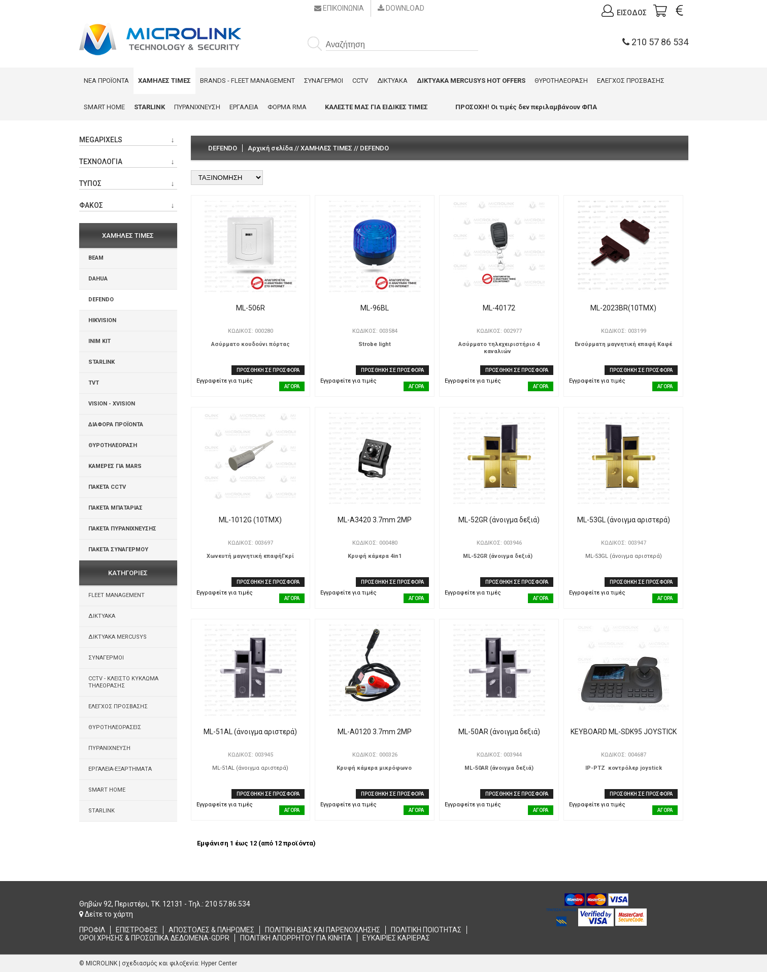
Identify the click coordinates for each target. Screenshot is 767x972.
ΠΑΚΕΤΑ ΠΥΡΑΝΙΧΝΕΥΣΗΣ (122, 528)
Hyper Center (219, 963)
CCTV (360, 80)
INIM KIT (99, 341)
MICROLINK (101, 963)
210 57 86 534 (655, 42)
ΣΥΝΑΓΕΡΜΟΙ (323, 80)
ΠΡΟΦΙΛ (92, 930)
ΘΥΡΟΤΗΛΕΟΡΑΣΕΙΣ (114, 727)
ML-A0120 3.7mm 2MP (375, 732)
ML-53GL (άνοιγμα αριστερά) (623, 520)
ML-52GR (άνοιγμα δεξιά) (499, 520)
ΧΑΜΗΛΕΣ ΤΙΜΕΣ (326, 148)
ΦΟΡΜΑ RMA (287, 107)
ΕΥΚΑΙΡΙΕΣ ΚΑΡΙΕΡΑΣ (396, 938)
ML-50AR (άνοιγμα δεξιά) (499, 732)
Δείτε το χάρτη (106, 914)
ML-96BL (374, 308)
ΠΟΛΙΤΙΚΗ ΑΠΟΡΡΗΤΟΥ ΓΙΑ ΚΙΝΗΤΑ (296, 938)
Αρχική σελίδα (270, 148)
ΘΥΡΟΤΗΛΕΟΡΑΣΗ (561, 80)
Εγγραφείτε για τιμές (224, 381)
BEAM (96, 258)
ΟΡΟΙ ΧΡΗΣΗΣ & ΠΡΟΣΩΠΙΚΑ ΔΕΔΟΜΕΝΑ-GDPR (154, 938)
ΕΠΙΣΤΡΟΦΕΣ (137, 930)
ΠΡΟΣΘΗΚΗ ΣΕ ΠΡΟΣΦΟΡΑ (268, 370)
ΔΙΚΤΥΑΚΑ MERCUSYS (117, 637)
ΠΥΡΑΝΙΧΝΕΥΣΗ (197, 107)
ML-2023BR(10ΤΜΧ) (623, 308)
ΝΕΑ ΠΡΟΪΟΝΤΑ (106, 80)
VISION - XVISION (111, 403)
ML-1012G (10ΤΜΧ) (250, 520)
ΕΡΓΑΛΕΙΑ (243, 107)
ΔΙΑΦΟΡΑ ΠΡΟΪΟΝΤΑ (115, 424)
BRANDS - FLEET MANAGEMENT (247, 80)
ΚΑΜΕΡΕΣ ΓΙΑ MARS (115, 466)
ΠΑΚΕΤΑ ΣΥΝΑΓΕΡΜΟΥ (118, 549)
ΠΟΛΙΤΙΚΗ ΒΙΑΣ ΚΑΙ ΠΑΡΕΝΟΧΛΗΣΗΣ (322, 930)
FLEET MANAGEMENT (116, 595)
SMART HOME (104, 107)
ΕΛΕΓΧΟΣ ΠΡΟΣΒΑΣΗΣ (630, 80)
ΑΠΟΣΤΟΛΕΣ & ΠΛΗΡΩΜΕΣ (211, 930)
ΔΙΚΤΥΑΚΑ (392, 80)
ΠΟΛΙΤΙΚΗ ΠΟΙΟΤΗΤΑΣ (426, 930)
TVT (93, 383)
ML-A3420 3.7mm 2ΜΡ (375, 520)
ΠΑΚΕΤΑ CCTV (107, 487)
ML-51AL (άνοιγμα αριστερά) (250, 732)
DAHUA (98, 278)
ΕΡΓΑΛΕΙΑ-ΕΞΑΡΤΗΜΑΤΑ (120, 769)
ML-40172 (499, 308)
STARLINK (101, 362)
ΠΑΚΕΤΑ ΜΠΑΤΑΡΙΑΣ (115, 508)
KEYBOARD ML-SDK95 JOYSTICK (624, 732)
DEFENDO (101, 299)
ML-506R (250, 308)
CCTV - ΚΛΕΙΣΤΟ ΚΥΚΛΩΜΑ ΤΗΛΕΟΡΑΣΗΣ (123, 682)
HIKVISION (102, 320)
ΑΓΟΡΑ (291, 386)
